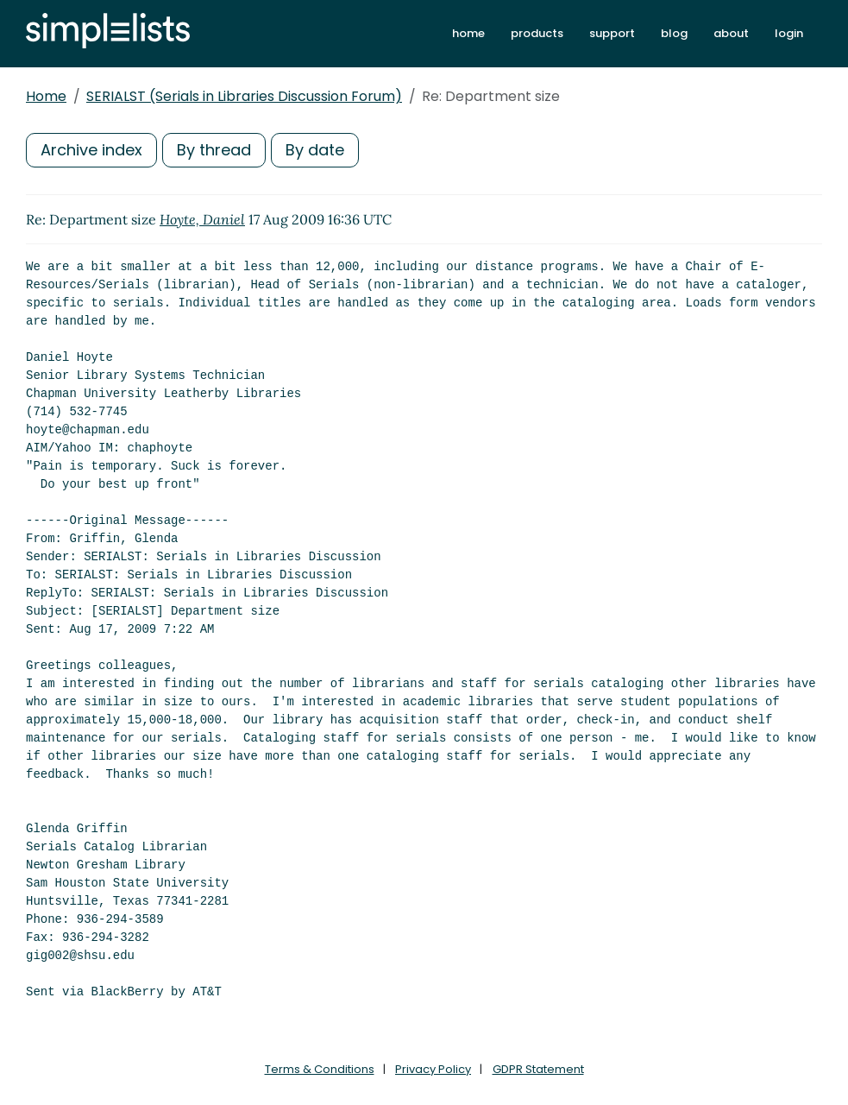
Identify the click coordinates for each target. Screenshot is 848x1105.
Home (46, 96)
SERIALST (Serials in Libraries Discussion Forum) (244, 96)
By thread (214, 150)
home (468, 33)
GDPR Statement (538, 1069)
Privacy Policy (433, 1069)
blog (674, 33)
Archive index (91, 150)
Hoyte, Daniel (202, 219)
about (731, 33)
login (789, 33)
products (537, 33)
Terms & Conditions (319, 1069)
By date (315, 150)
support (612, 33)
